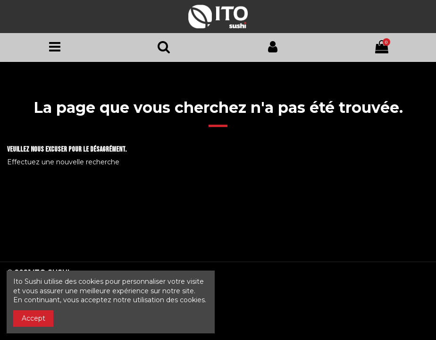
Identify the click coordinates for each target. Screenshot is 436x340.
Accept (33, 318)
